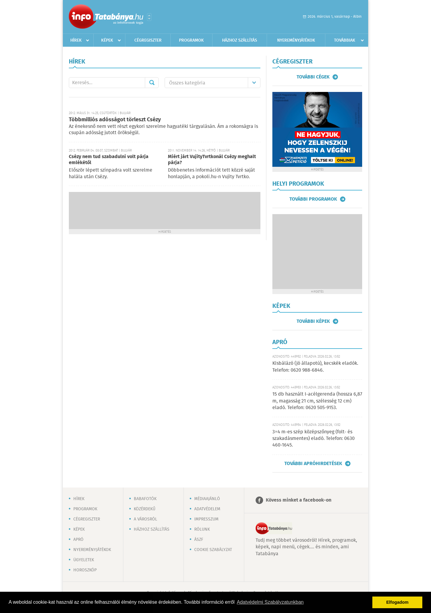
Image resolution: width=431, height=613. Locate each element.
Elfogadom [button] (397, 602)
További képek (313, 321)
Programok (191, 40)
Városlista (149, 17)
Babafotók (145, 499)
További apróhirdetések (313, 463)
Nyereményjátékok (296, 40)
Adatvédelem (207, 509)
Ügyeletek (83, 560)
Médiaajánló (207, 499)
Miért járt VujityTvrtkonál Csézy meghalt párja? (212, 160)
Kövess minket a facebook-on (298, 500)
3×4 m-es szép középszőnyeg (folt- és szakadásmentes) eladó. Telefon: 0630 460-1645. (313, 438)
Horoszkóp (85, 570)
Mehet (152, 82)
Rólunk (202, 529)
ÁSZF (198, 539)
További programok (313, 199)
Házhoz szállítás (239, 40)
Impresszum (206, 519)
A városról (145, 519)
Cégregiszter (148, 40)
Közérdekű (144, 509)
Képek (107, 40)
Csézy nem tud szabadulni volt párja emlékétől (108, 160)
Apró (78, 539)
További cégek (313, 77)
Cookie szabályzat (213, 550)
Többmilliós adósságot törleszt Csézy (115, 120)
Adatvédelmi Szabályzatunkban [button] (270, 602)
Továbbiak (344, 40)
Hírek (76, 40)
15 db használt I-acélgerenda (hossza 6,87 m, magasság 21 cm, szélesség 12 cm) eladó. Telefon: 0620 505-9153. (317, 400)
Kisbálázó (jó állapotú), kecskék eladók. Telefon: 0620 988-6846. (315, 367)
